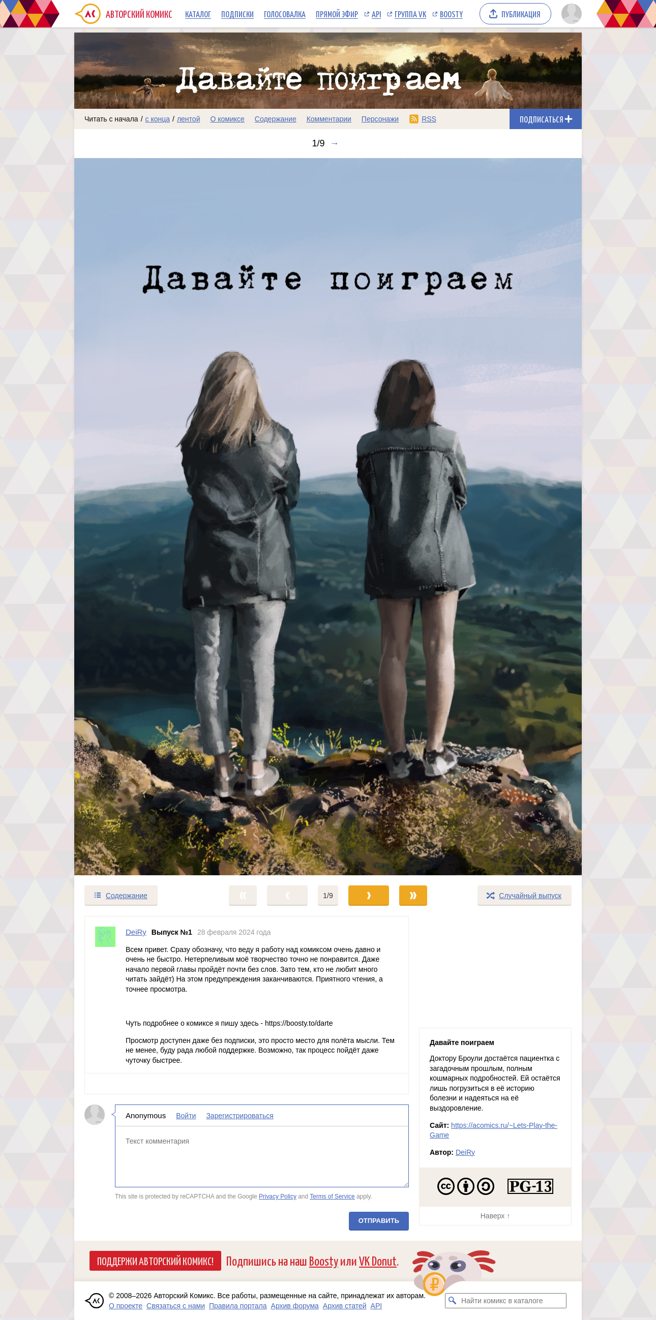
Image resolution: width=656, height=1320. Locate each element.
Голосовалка (285, 13)
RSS (429, 119)
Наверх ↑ (495, 1216)
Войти (186, 1115)
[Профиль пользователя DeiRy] (105, 995)
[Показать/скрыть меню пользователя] (570, 13)
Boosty (451, 13)
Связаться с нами (175, 1306)
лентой (188, 119)
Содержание (275, 119)
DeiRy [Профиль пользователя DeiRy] (136, 932)
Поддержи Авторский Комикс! (155, 1260)
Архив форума (295, 1306)
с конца (157, 119)
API (376, 13)
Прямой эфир (337, 13)
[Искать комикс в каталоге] (452, 1301)
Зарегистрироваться (239, 1115)
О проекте (125, 1306)
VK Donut (378, 1260)
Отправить (379, 1220)
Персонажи (380, 119)
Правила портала (238, 1306)
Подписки (237, 13)
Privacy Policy (277, 1196)
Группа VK (410, 13)
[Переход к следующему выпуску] (328, 516)
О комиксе (227, 119)
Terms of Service (332, 1196)
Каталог (198, 13)
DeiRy (465, 1152)
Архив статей (345, 1306)
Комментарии (329, 119)
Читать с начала (111, 119)
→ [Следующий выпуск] (334, 143)
